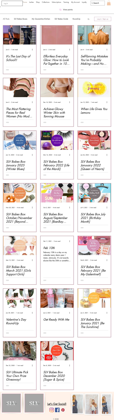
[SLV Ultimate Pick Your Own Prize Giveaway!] (19, 350)
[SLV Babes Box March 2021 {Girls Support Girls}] (19, 245)
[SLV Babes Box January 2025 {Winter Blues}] (19, 140)
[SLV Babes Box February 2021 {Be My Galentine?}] (94, 245)
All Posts (6, 19)
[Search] (97, 3)
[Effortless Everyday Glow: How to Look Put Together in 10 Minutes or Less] (57, 35)
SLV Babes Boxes (20, 19)
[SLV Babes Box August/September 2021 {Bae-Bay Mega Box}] (57, 192)
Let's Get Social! (56, 404)
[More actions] (33, 49)
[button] (31, 2)
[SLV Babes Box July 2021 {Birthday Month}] (94, 192)
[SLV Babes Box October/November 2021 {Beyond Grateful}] (19, 192)
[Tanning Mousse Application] (57, 87)
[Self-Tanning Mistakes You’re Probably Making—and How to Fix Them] (94, 35)
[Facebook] (57, 410)
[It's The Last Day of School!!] (19, 35)
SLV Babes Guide (61, 19)
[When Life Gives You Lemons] (94, 87)
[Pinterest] (63, 410)
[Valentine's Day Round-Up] (19, 298)
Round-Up (76, 19)
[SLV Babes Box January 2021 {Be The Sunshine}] (94, 298)
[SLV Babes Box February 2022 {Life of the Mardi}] (57, 140)
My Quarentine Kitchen (41, 19)
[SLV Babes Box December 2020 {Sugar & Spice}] (57, 350)
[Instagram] (51, 410)
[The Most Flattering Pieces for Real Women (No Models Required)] (19, 87)
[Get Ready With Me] (57, 298)
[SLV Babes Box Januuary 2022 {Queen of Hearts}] (94, 140)
